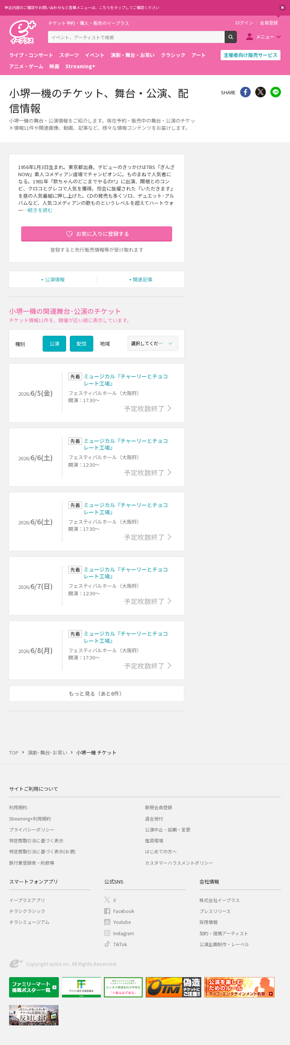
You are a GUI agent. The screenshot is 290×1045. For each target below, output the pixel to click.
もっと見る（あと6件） (97, 693)
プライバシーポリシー (31, 829)
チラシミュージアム (29, 922)
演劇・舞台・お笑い (133, 54)
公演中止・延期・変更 (167, 829)
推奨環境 (154, 840)
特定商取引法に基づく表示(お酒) (42, 851)
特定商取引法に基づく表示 (36, 840)
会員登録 (269, 22)
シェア (245, 92)
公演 (54, 343)
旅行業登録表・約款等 (31, 862)
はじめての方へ (161, 851)
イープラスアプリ (27, 900)
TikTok (120, 944)
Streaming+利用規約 (30, 818)
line (275, 92)
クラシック (173, 54)
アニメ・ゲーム (26, 66)
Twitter (260, 92)
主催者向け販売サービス (251, 54)
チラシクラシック (27, 911)
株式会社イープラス (219, 900)
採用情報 (208, 922)
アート (198, 54)
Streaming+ (80, 66)
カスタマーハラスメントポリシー (179, 862)
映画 (54, 66)
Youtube (122, 922)
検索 (236, 40)
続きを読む (40, 210)
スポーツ (69, 54)
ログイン (244, 22)
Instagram (123, 933)
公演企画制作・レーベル (224, 944)
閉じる (282, 8)
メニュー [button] (265, 36)
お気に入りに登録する (102, 233)
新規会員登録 (158, 807)
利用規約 (18, 807)
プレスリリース (215, 911)
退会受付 (154, 818)
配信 (81, 343)
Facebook (123, 911)
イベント (95, 54)
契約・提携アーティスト (223, 933)
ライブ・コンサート (31, 54)
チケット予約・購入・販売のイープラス (88, 23)
